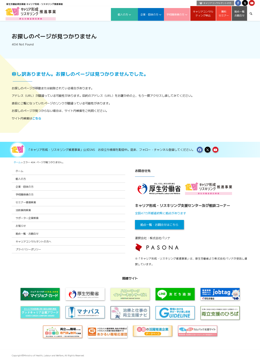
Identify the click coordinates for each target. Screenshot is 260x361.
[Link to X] (245, 3)
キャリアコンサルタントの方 (215, 3)
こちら (36, 118)
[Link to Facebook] (238, 3)
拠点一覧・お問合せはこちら (159, 225)
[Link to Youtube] (252, 3)
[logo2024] (30, 13)
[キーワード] (251, 13)
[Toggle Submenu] (118, 179)
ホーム (17, 162)
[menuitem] (214, 3)
